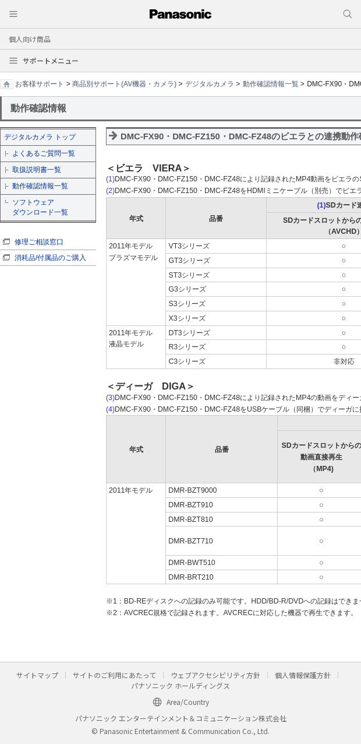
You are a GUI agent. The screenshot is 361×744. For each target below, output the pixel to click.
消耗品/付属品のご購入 (50, 258)
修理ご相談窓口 (39, 242)
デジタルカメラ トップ (40, 137)
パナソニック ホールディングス (180, 685)
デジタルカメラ (209, 84)
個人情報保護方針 (303, 675)
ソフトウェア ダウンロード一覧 (40, 207)
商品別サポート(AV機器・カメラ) (124, 84)
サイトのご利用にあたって (114, 675)
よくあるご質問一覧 (43, 153)
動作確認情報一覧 (271, 84)
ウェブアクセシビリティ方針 (215, 675)
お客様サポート (39, 84)
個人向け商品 (30, 39)
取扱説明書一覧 (36, 170)
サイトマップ (37, 675)
